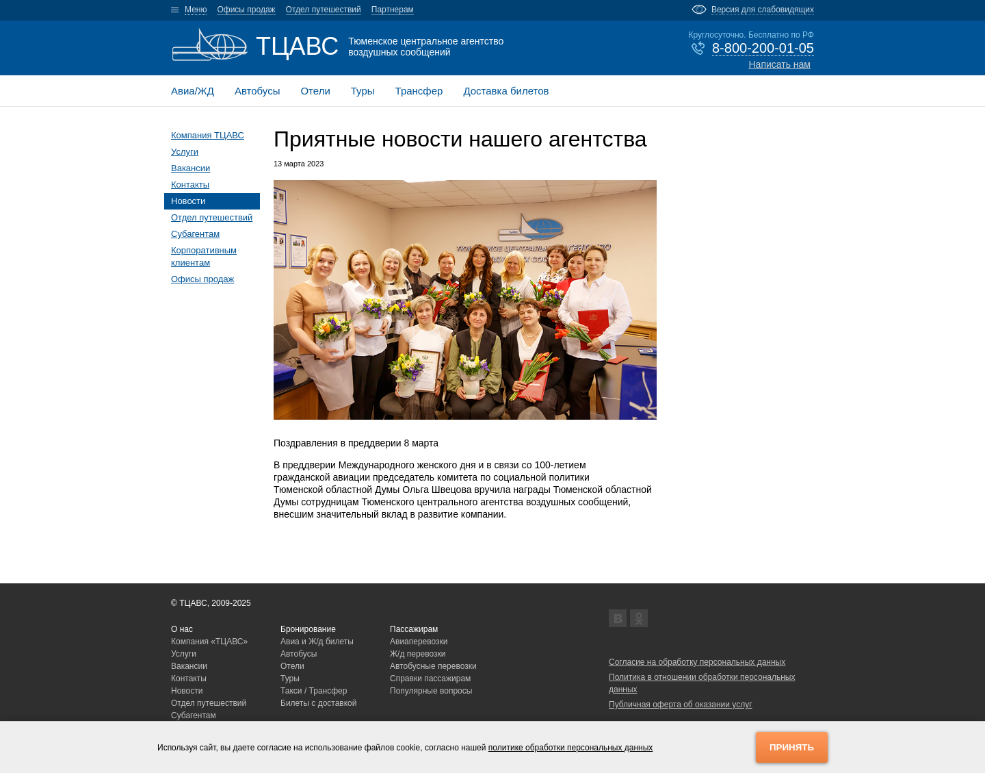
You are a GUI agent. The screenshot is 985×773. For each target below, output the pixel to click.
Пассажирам (414, 629)
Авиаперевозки (419, 641)
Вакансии (190, 168)
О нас (182, 629)
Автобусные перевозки (433, 666)
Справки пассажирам (430, 678)
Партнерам (392, 9)
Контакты (190, 184)
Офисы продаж (246, 9)
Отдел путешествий (323, 9)
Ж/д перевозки (418, 654)
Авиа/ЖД (192, 91)
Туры (363, 91)
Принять (792, 747)
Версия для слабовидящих (762, 9)
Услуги (184, 152)
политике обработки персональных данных (570, 747)
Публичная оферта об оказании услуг (680, 704)
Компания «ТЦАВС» (209, 641)
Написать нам (779, 64)
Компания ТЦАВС (207, 135)
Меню (196, 9)
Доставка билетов (506, 91)
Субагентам (195, 234)
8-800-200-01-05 (763, 47)
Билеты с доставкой (318, 703)
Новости (188, 201)
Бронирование (308, 629)
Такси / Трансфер (313, 691)
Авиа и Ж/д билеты (317, 641)
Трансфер (419, 91)
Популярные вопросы (431, 691)
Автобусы (257, 91)
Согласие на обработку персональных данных (697, 662)
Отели (315, 91)
